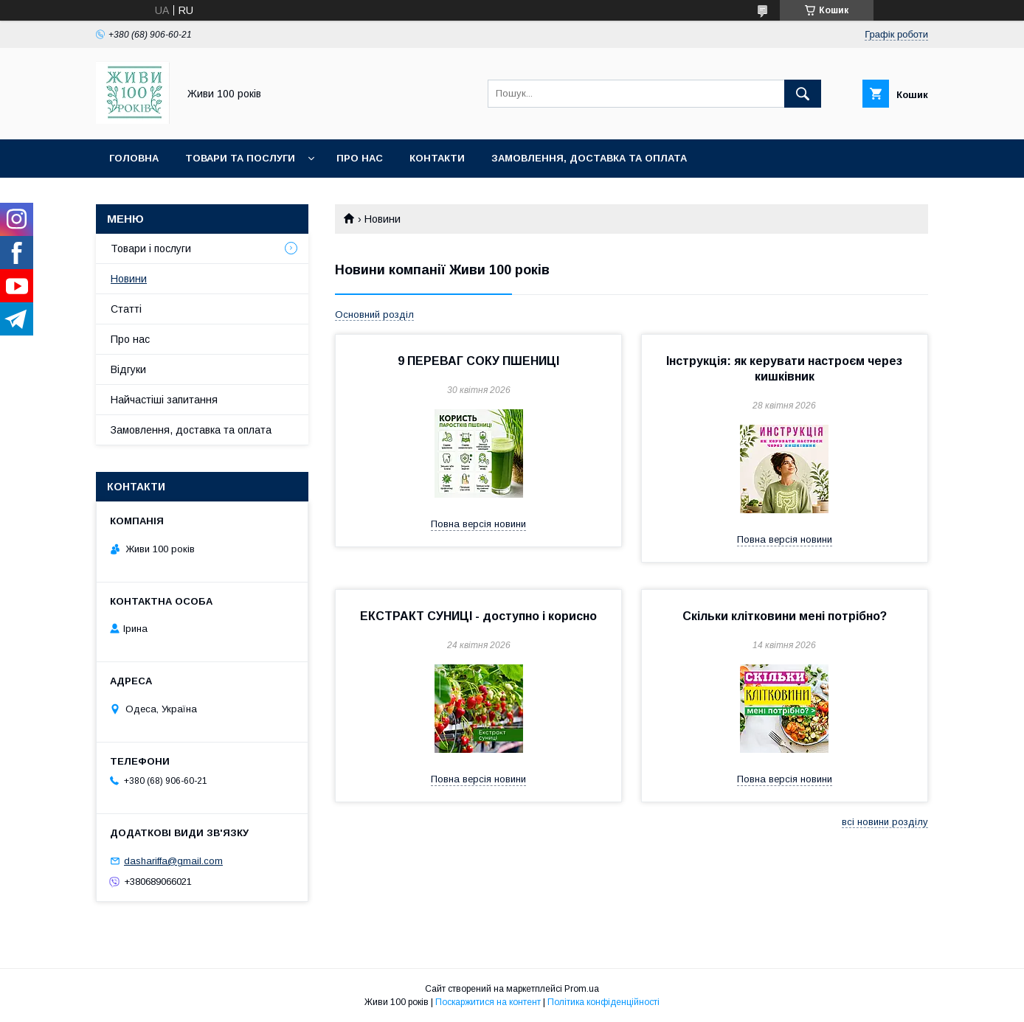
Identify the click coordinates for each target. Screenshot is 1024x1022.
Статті (126, 309)
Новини (129, 279)
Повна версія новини (478, 523)
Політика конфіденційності (603, 1002)
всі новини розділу (885, 821)
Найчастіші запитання (164, 400)
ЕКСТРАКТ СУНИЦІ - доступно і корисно (478, 616)
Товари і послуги (151, 248)
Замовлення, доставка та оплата (589, 158)
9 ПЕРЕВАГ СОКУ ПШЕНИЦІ (478, 361)
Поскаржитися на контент (488, 1002)
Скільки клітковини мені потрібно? (784, 616)
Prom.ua (581, 989)
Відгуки (128, 369)
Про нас (359, 158)
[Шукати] (802, 94)
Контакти (437, 158)
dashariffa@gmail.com (173, 860)
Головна (134, 158)
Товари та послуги (240, 158)
